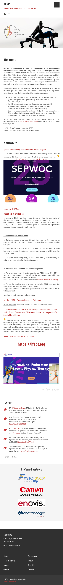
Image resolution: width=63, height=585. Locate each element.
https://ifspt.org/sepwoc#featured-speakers (31, 159)
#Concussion (16, 433)
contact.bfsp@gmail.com (11, 545)
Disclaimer (12, 581)
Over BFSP (32, 565)
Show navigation (57, 4)
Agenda (6, 565)
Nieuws (30, 560)
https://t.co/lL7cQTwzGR (29, 451)
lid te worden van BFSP (29, 121)
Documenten (32, 556)
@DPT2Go (16, 428)
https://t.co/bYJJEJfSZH (17, 424)
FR (9, 13)
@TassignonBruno (18, 408)
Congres (6, 569)
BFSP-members (9, 560)
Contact (31, 569)
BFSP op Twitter (11, 457)
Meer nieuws (52, 389)
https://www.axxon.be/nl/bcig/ (47, 280)
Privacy (5, 581)
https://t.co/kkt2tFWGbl (25, 442)
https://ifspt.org (31, 344)
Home (5, 556)
